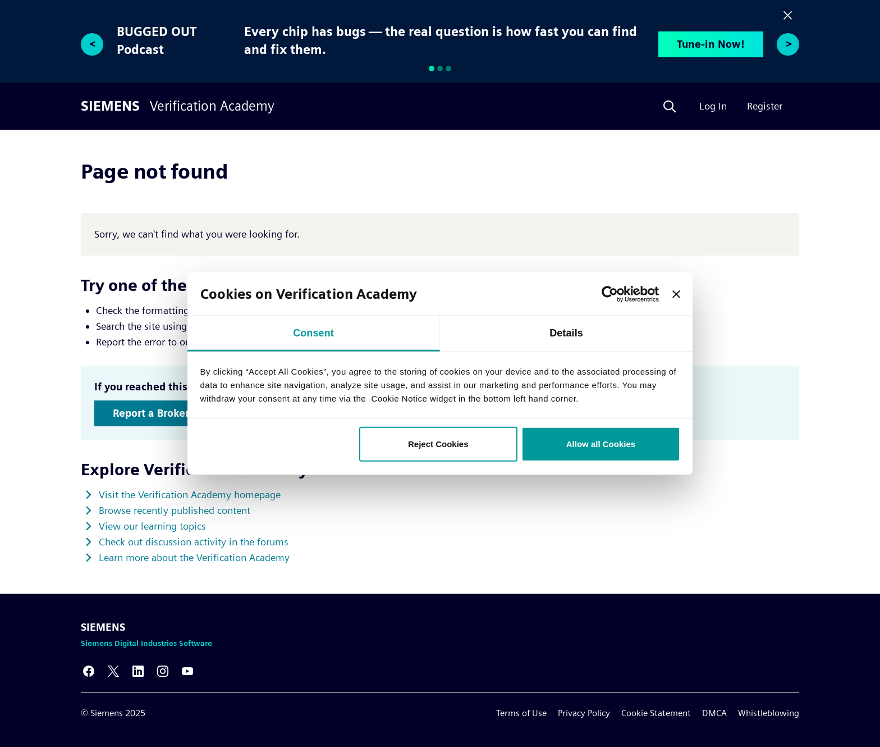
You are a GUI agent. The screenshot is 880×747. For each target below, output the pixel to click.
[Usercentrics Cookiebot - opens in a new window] (610, 293)
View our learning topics (152, 526)
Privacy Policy (584, 713)
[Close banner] (676, 294)
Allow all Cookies (600, 444)
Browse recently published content (174, 510)
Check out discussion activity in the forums (193, 542)
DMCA (714, 713)
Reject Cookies (438, 444)
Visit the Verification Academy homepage (190, 494)
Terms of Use (521, 713)
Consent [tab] (313, 333)
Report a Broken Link (164, 413)
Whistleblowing (768, 713)
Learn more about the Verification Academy (194, 557)
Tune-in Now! (711, 44)
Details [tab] (566, 333)
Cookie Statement (656, 713)
